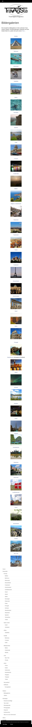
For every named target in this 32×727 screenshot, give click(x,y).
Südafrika (16, 81)
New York (16, 553)
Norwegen (16, 112)
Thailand (16, 433)
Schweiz (16, 387)
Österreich (16, 219)
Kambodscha (16, 447)
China (16, 507)
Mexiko (16, 36)
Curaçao (16, 158)
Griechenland (16, 296)
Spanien (16, 127)
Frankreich (15, 265)
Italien (16, 326)
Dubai (16, 418)
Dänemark (16, 477)
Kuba (16, 142)
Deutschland (16, 281)
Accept (11, 724)
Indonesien (16, 66)
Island (16, 372)
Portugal (16, 342)
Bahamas (16, 51)
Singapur (16, 403)
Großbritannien (16, 492)
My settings (5, 724)
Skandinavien (10, 357)
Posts (23, 30)
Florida (16, 538)
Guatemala (16, 173)
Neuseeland (16, 523)
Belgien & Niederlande (16, 203)
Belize (16, 97)
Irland (16, 311)
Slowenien (16, 462)
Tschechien (16, 234)
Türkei (16, 250)
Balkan (16, 188)
